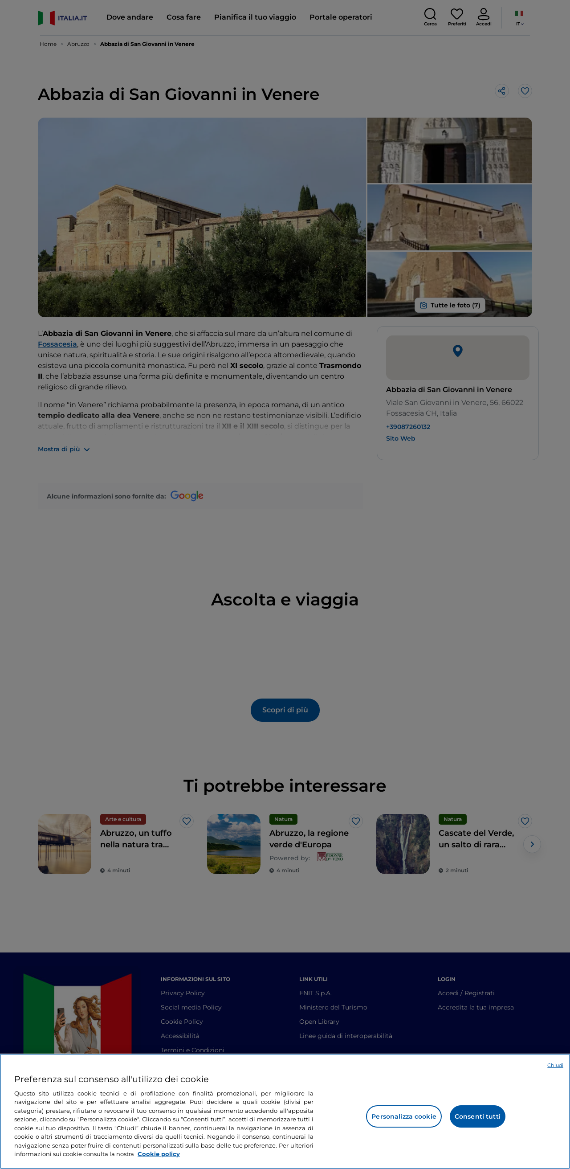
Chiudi (555, 1065)
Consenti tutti (478, 1116)
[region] (285, 1111)
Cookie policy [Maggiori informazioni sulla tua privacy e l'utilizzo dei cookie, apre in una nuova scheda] (159, 1153)
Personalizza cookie (403, 1116)
